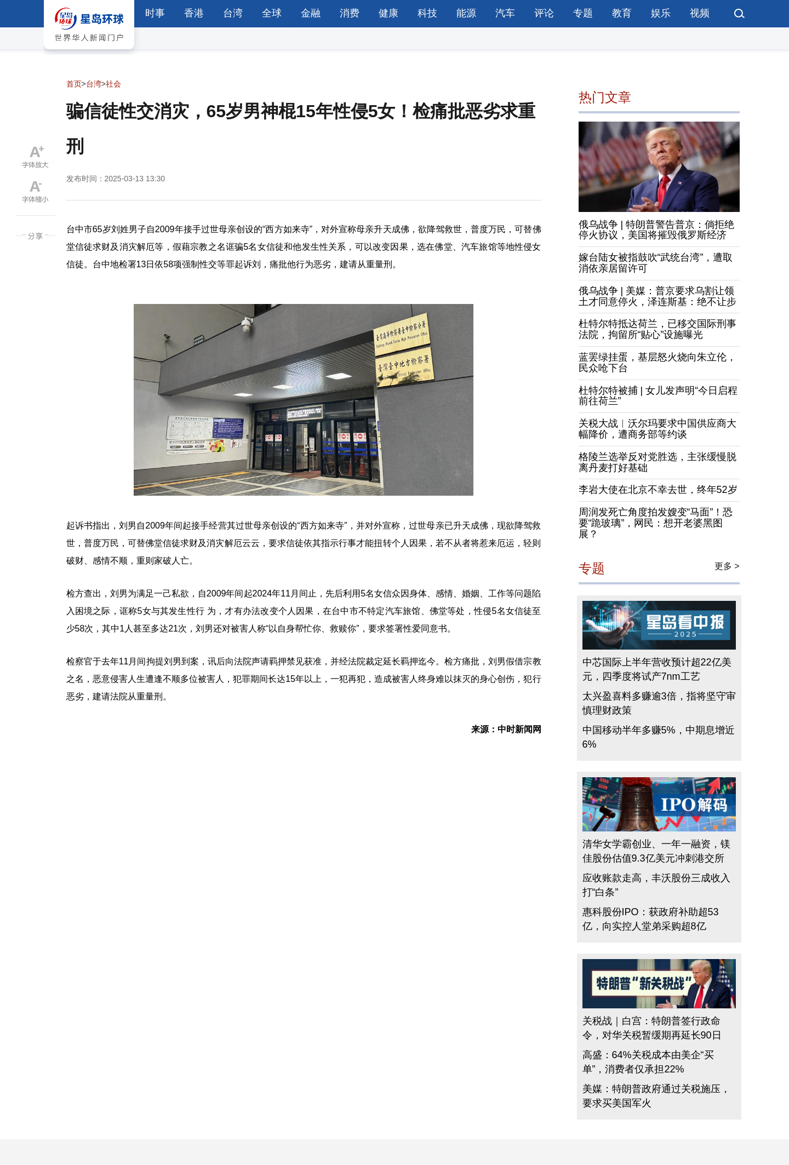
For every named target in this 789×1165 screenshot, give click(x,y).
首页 (74, 83)
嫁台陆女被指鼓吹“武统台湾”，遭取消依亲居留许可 (656, 263)
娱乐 (661, 13)
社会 (113, 83)
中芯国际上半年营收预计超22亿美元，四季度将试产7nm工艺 (656, 669)
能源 (466, 13)
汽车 (505, 13)
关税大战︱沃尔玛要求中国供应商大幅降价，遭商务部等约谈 (657, 429)
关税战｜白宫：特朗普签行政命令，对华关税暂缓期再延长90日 (652, 1028)
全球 (272, 13)
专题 (583, 13)
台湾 (233, 13)
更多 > (727, 566)
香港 (194, 13)
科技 (427, 13)
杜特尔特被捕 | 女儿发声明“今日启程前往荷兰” (658, 396)
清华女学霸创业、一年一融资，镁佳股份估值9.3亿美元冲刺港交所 (656, 851)
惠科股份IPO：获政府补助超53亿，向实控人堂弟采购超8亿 (650, 919)
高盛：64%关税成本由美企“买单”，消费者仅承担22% (648, 1062)
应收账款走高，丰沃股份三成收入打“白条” (656, 885)
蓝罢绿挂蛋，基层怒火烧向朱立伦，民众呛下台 (657, 363)
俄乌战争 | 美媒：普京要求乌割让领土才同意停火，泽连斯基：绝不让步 (657, 296)
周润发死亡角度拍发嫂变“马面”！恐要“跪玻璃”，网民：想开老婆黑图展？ (656, 523)
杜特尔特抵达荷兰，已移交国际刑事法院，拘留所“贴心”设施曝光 (657, 329)
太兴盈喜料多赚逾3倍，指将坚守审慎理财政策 (659, 703)
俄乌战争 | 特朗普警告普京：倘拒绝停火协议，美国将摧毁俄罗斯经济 (657, 230)
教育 (622, 13)
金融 (311, 13)
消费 (349, 13)
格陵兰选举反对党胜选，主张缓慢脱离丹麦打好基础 (657, 462)
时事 (155, 13)
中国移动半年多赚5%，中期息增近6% (658, 737)
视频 (700, 13)
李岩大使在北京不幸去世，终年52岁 (658, 489)
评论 (544, 13)
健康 (388, 13)
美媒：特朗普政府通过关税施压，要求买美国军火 (656, 1096)
